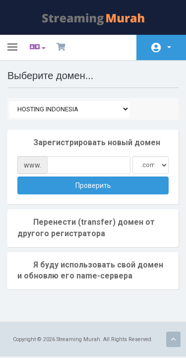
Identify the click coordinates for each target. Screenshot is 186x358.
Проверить (93, 185)
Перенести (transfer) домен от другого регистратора (86, 227)
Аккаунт (169, 47)
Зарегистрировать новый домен (88, 143)
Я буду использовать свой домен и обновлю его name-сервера (90, 270)
